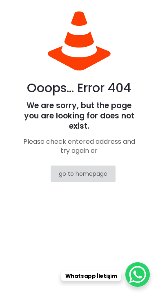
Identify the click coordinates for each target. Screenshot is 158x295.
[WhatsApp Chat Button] (137, 274)
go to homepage (83, 174)
